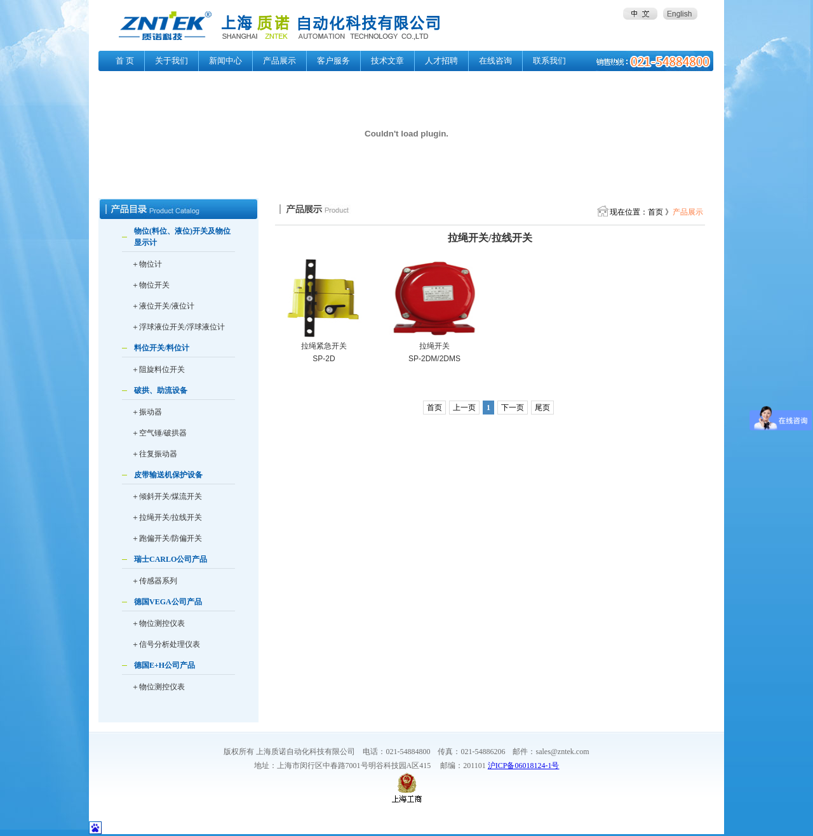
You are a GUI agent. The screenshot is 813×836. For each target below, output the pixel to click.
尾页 (542, 407)
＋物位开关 (150, 285)
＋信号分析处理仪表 (165, 644)
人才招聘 (441, 60)
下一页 (512, 407)
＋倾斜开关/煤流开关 (166, 496)
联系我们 (549, 60)
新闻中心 (225, 60)
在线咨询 (495, 60)
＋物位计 (146, 264)
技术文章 (387, 60)
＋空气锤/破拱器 (159, 432)
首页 (434, 407)
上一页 (464, 407)
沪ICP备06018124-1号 (524, 765)
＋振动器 (146, 412)
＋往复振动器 (154, 453)
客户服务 (333, 60)
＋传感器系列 (154, 580)
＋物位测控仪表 (158, 623)
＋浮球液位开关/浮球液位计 (178, 326)
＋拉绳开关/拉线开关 (166, 517)
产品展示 (279, 60)
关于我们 (171, 60)
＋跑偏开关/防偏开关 (166, 538)
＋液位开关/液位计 (162, 306)
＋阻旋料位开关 (158, 369)
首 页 (125, 60)
